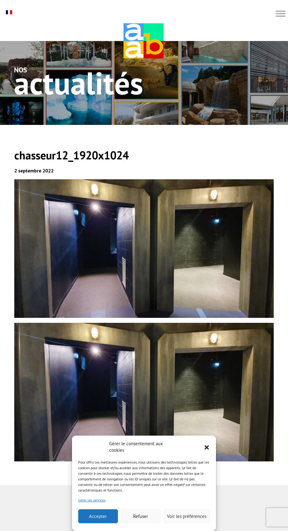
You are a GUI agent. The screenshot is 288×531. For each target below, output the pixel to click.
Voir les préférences (186, 516)
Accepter (98, 516)
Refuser (140, 516)
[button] (207, 447)
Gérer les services (92, 500)
